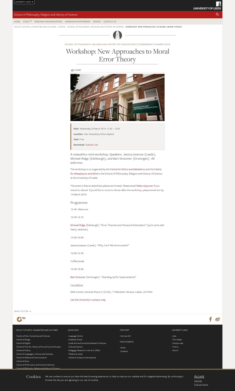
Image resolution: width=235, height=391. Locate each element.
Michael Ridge (77, 225)
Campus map (178, 343)
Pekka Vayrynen (144, 186)
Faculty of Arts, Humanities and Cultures (35, 26)
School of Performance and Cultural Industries (35, 364)
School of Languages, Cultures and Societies (34, 353)
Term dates (177, 339)
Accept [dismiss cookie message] (199, 376)
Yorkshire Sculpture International (82, 357)
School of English (23, 343)
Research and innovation (48, 21)
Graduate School (75, 339)
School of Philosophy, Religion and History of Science (45, 14)
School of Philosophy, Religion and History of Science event (101, 44)
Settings (198, 380)
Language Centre (75, 335)
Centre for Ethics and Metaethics (127, 169)
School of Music (22, 361)
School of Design (23, 339)
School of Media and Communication (31, 357)
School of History (23, 350)
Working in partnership (77, 21)
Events (61, 26)
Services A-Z (125, 335)
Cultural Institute (75, 346)
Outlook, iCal (91, 144)
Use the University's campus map (88, 300)
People (97, 21)
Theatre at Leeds (75, 353)
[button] (217, 15)
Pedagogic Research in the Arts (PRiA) (84, 350)
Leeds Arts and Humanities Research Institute (87, 343)
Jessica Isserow (78, 245)
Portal (122, 347)
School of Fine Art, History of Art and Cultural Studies (38, 346)
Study (26, 21)
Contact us (110, 21)
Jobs (174, 335)
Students (124, 351)
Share (77, 70)
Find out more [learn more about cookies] (201, 384)
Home (17, 21)
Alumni (175, 350)
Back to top (21, 311)
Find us (175, 346)
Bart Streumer (77, 277)
